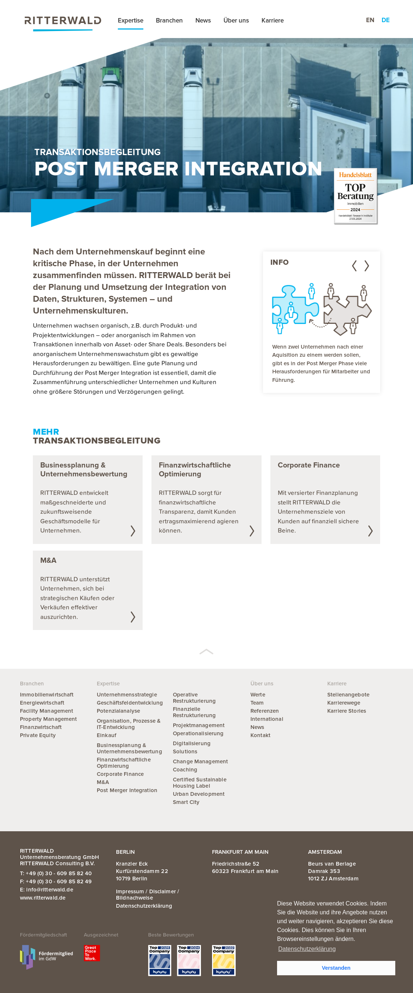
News (203, 20)
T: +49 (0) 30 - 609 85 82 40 (56, 873)
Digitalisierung (192, 743)
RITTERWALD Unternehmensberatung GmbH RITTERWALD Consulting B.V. (59, 857)
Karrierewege (344, 702)
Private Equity (38, 735)
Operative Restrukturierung (194, 697)
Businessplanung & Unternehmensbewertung (129, 748)
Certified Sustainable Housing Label (199, 782)
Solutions (185, 751)
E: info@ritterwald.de (46, 889)
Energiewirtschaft (42, 702)
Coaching (185, 769)
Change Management (200, 761)
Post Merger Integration (127, 790)
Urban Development (199, 794)
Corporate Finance (120, 774)
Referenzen (264, 711)
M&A (103, 782)
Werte (257, 694)
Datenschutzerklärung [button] (307, 949)
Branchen (169, 20)
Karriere (273, 20)
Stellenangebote (348, 694)
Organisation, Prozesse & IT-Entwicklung (129, 724)
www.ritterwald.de (42, 897)
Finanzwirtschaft (41, 727)
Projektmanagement (199, 725)
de (386, 20)
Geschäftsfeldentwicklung (130, 702)
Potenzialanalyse (118, 711)
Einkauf (106, 735)
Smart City (186, 802)
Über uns (236, 20)
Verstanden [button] (336, 968)
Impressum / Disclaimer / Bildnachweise (147, 894)
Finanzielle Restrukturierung (194, 712)
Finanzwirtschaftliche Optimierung (124, 762)
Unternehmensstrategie (127, 694)
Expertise (130, 20)
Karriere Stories (346, 711)
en (370, 20)
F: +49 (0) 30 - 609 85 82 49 (56, 881)
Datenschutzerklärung (144, 906)
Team (257, 702)
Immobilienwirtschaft (47, 694)
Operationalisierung (198, 733)
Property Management (48, 719)
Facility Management (46, 711)
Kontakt (260, 735)
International (266, 719)
